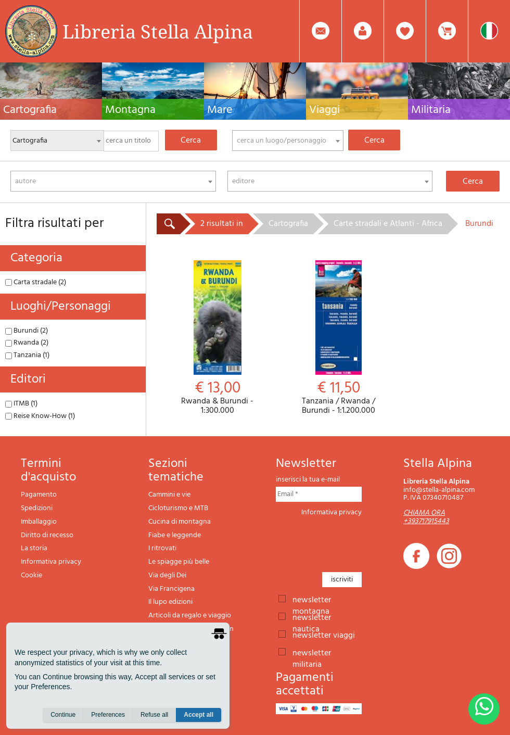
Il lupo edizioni (170, 602)
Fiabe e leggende (174, 535)
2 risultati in (221, 224)
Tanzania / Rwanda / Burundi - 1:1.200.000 (338, 337)
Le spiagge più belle (178, 561)
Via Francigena (171, 589)
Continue (62, 714)
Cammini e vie (169, 494)
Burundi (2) (26, 331)
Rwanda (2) (26, 343)
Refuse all (154, 714)
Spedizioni (37, 508)
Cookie (31, 575)
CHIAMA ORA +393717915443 (426, 517)
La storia (34, 548)
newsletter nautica (311, 617)
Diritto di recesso (47, 535)
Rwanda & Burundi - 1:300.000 (217, 337)
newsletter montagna (311, 599)
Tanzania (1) (27, 355)
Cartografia (288, 224)
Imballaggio (39, 521)
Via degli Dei (167, 575)
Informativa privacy (51, 561)
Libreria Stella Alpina (157, 31)
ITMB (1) (21, 404)
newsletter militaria (311, 652)
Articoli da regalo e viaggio (189, 615)
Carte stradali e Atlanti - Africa (388, 224)
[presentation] (355, 541)
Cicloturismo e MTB (178, 508)
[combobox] (287, 140)
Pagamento (39, 494)
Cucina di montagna (179, 521)
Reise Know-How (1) (40, 416)
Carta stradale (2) (35, 282)
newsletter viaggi (323, 634)
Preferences (108, 714)
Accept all (198, 714)
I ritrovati (162, 548)
